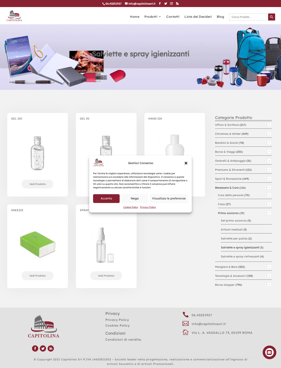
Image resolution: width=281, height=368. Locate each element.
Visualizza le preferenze (169, 198)
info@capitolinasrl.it (209, 324)
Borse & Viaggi (225, 152)
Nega (135, 198)
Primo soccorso (228, 213)
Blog (220, 17)
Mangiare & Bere (226, 267)
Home (134, 17)
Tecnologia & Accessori (230, 276)
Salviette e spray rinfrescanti (240, 256)
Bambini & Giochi (226, 143)
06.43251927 (202, 315)
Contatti (172, 17)
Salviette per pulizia (234, 238)
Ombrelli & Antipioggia (230, 161)
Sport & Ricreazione (228, 178)
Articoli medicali (232, 229)
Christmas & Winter (228, 134)
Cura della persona (231, 195)
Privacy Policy (148, 207)
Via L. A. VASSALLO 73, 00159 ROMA (222, 333)
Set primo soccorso (234, 220)
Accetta (106, 198)
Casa (221, 204)
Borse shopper (225, 285)
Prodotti (150, 17)
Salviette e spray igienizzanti (240, 247)
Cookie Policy (130, 207)
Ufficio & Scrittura (227, 125)
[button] (186, 163)
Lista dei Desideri (198, 17)
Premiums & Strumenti (230, 169)
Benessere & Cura (227, 187)
